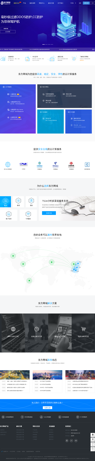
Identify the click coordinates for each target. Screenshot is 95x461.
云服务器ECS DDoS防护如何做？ (80, 390)
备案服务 (35, 437)
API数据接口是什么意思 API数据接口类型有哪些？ (17, 384)
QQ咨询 (92, 436)
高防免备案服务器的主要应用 (68, 49)
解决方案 (51, 3)
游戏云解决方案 (20, 430)
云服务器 (2, 430)
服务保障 (32, 3)
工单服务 (35, 439)
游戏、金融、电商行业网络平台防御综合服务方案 (17, 381)
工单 (93, 450)
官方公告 (45, 375)
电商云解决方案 (20, 432)
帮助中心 (42, 3)
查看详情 (49, 213)
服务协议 (51, 439)
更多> (93, 49)
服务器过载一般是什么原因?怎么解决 (16, 387)
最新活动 (17, 3)
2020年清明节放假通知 (45, 390)
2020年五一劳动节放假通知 (46, 387)
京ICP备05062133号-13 (62, 456)
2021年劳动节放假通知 (45, 384)
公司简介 (51, 430)
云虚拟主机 (2, 434)
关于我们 (60, 3)
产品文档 (35, 430)
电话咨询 (93, 441)
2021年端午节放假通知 (45, 381)
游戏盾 (23, 451)
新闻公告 (51, 434)
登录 (93, 3)
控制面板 (35, 434)
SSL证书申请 (12, 451)
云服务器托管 (3, 432)
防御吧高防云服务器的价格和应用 (40, 49)
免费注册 (86, 3)
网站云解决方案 (20, 437)
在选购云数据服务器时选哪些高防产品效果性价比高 (82, 387)
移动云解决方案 (20, 439)
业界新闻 (13, 375)
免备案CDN (5, 451)
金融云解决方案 (20, 434)
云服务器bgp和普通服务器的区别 (80, 381)
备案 (80, 3)
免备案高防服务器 (30, 451)
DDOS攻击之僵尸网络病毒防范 (79, 384)
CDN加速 (18, 451)
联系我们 (64, 213)
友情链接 (51, 437)
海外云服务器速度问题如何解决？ (15, 390)
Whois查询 (35, 432)
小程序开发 (37, 451)
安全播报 (78, 375)
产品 (24, 3)
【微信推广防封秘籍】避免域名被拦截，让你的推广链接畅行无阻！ (11, 49)
